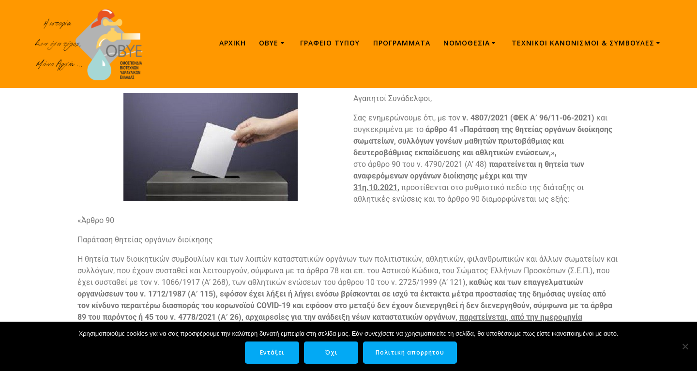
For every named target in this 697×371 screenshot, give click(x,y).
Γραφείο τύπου (330, 42)
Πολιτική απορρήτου (410, 352)
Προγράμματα (401, 42)
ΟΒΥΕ (268, 42)
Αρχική (232, 42)
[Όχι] (685, 346)
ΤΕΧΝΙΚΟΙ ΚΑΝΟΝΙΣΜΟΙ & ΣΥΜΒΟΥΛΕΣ (583, 42)
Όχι (331, 352)
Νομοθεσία (466, 42)
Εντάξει (272, 352)
